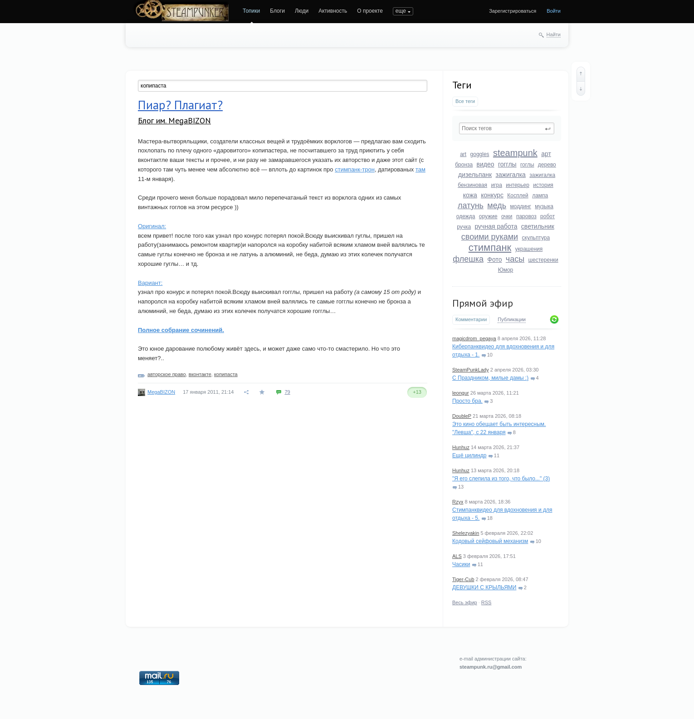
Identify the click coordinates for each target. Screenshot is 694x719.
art (463, 154)
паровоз (526, 216)
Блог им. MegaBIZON (174, 120)
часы (515, 259)
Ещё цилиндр (469, 455)
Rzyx (457, 501)
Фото (494, 259)
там (420, 169)
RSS (486, 602)
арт (546, 153)
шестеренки (543, 260)
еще (401, 11)
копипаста (226, 374)
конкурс (492, 195)
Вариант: (150, 282)
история (543, 185)
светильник (537, 226)
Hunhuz (460, 447)
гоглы (527, 164)
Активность (332, 11)
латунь (471, 205)
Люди (301, 11)
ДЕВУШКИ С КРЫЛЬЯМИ (484, 587)
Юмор (505, 270)
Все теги (465, 101)
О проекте (370, 11)
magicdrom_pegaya (474, 338)
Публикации (512, 319)
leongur (460, 393)
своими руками (489, 236)
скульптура (536, 238)
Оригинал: (152, 226)
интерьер (517, 185)
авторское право (166, 374)
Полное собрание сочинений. (181, 330)
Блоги (277, 11)
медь (496, 205)
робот (547, 216)
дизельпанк (475, 174)
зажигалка (511, 174)
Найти (554, 34)
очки (507, 216)
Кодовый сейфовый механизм (490, 541)
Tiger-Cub (463, 579)
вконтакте (200, 374)
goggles (479, 154)
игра (496, 185)
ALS (457, 556)
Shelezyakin (465, 533)
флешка (468, 259)
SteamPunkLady (470, 369)
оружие (488, 216)
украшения (529, 249)
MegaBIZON (161, 392)
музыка (544, 206)
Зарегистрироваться (512, 11)
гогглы (507, 164)
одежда (465, 216)
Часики (461, 564)
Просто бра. (467, 401)
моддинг (520, 206)
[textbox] (506, 128)
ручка (464, 227)
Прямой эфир (482, 303)
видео (485, 164)
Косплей (517, 195)
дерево (547, 164)
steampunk (515, 153)
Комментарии (471, 319)
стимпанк (490, 247)
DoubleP (461, 416)
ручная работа (495, 226)
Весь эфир (464, 602)
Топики (251, 11)
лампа (540, 195)
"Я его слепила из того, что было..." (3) (501, 478)
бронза (464, 164)
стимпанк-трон (355, 169)
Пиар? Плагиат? (180, 104)
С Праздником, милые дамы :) (490, 378)
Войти (554, 11)
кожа (470, 195)
